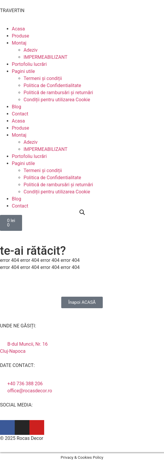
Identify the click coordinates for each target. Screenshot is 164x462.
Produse (20, 36)
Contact (20, 114)
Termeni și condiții (43, 78)
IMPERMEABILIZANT (45, 57)
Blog (16, 107)
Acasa (18, 29)
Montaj (19, 43)
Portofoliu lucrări (29, 64)
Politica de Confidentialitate (52, 85)
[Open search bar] (82, 212)
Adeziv (31, 50)
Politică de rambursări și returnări (58, 92)
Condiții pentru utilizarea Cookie (57, 99)
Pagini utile (23, 71)
